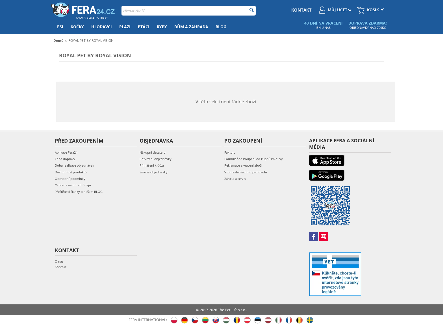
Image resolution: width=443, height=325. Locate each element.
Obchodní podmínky (70, 178)
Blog (221, 26)
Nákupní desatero (153, 152)
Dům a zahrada (191, 26)
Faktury (229, 152)
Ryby (162, 26)
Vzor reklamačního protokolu (245, 172)
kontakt (301, 10)
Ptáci (143, 26)
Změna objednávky (154, 172)
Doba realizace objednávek (74, 165)
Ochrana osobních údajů (73, 185)
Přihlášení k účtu (152, 165)
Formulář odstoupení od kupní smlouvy (253, 159)
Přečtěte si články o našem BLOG (79, 191)
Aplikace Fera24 (66, 152)
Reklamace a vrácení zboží (243, 165)
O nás (59, 261)
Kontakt (60, 267)
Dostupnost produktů (71, 172)
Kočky (77, 26)
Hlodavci (101, 26)
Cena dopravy (65, 159)
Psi (60, 26)
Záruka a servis (235, 178)
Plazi (125, 26)
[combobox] (188, 11)
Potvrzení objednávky (155, 159)
